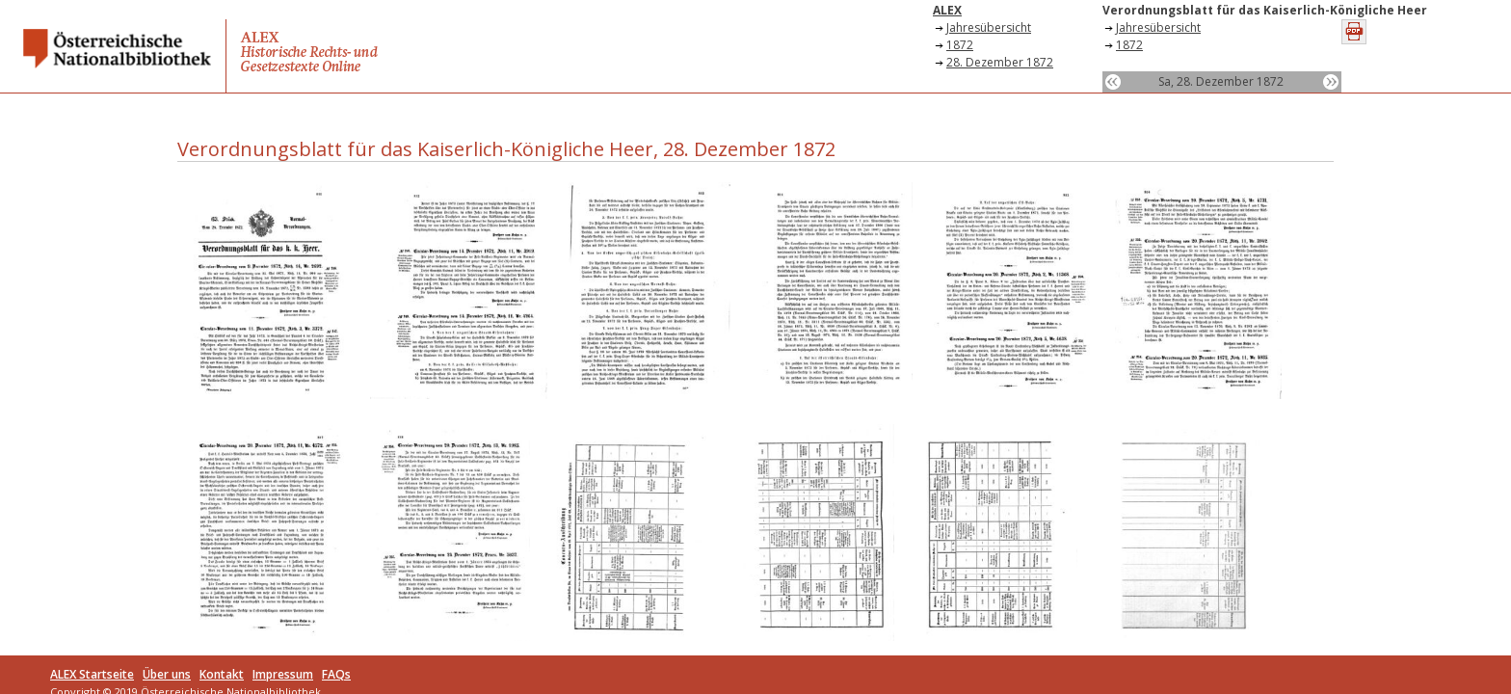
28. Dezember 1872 (999, 62)
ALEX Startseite (92, 674)
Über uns (167, 674)
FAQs (336, 674)
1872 (959, 45)
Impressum (282, 674)
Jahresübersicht (988, 27)
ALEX (947, 10)
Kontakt (221, 674)
